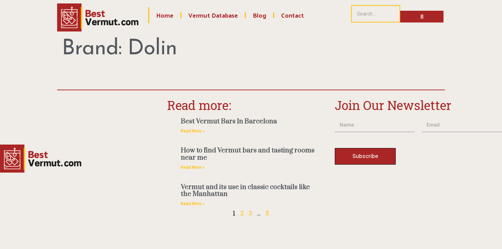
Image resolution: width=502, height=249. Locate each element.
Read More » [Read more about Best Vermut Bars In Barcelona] (193, 131)
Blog (259, 15)
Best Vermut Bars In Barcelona (229, 121)
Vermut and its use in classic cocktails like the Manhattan (245, 191)
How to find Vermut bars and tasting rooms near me (247, 154)
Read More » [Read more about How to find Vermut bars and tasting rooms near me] (193, 167)
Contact (292, 15)
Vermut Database (213, 15)
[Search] (375, 13)
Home (164, 15)
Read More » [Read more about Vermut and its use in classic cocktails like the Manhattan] (193, 203)
